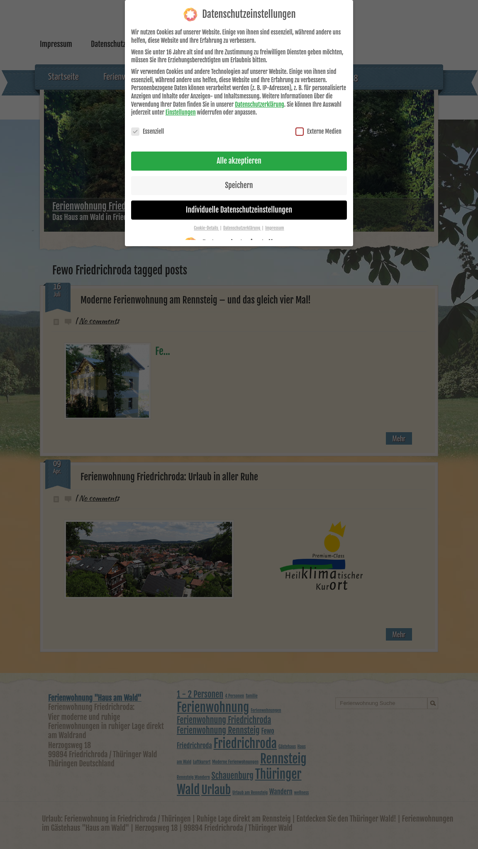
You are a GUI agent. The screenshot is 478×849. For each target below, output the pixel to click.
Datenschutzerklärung (259, 99)
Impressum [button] (274, 223)
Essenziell (147, 126)
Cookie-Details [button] (206, 223)
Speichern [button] (239, 180)
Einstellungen (181, 107)
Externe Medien (318, 126)
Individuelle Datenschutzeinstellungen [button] (239, 204)
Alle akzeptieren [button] (239, 155)
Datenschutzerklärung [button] (242, 223)
